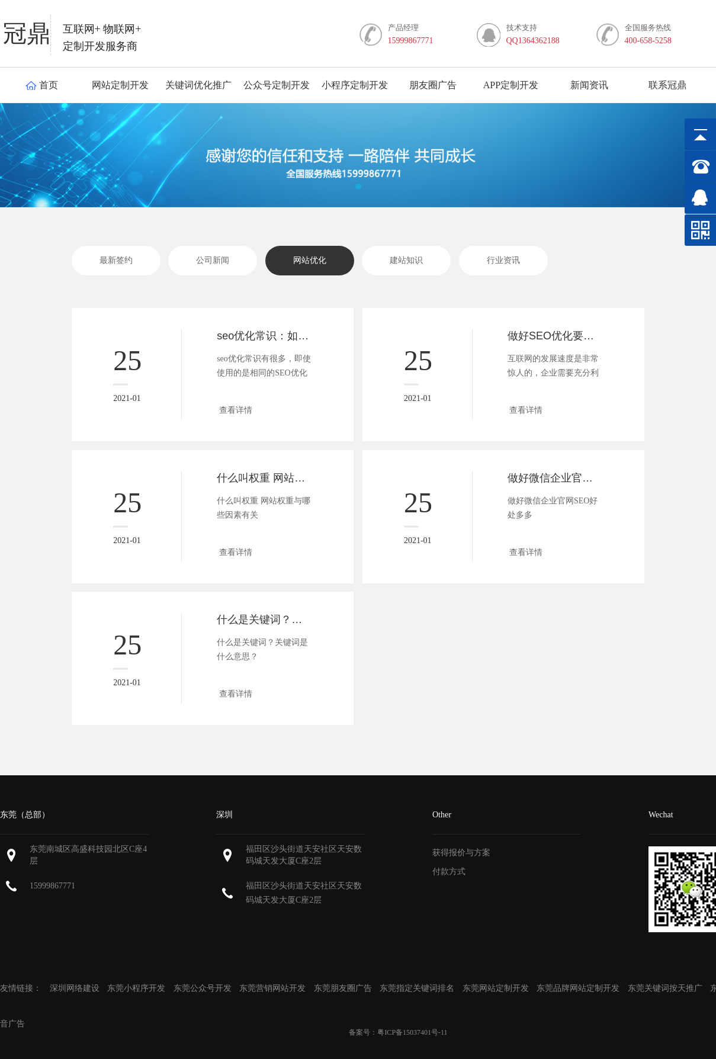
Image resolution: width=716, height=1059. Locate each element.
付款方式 (448, 871)
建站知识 (406, 260)
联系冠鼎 (667, 85)
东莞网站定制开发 (496, 988)
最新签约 (116, 260)
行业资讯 (503, 260)
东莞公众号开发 (203, 988)
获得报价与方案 (461, 852)
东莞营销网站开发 (272, 988)
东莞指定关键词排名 (417, 988)
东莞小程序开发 (136, 988)
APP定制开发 (510, 85)
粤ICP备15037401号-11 (412, 1032)
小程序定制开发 (355, 85)
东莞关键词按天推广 (665, 988)
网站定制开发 (120, 85)
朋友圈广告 (433, 85)
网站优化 (309, 260)
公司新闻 (212, 260)
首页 (41, 85)
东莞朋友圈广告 (344, 988)
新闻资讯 (589, 85)
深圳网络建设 (76, 988)
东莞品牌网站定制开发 (578, 988)
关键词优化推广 (198, 85)
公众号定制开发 (276, 85)
